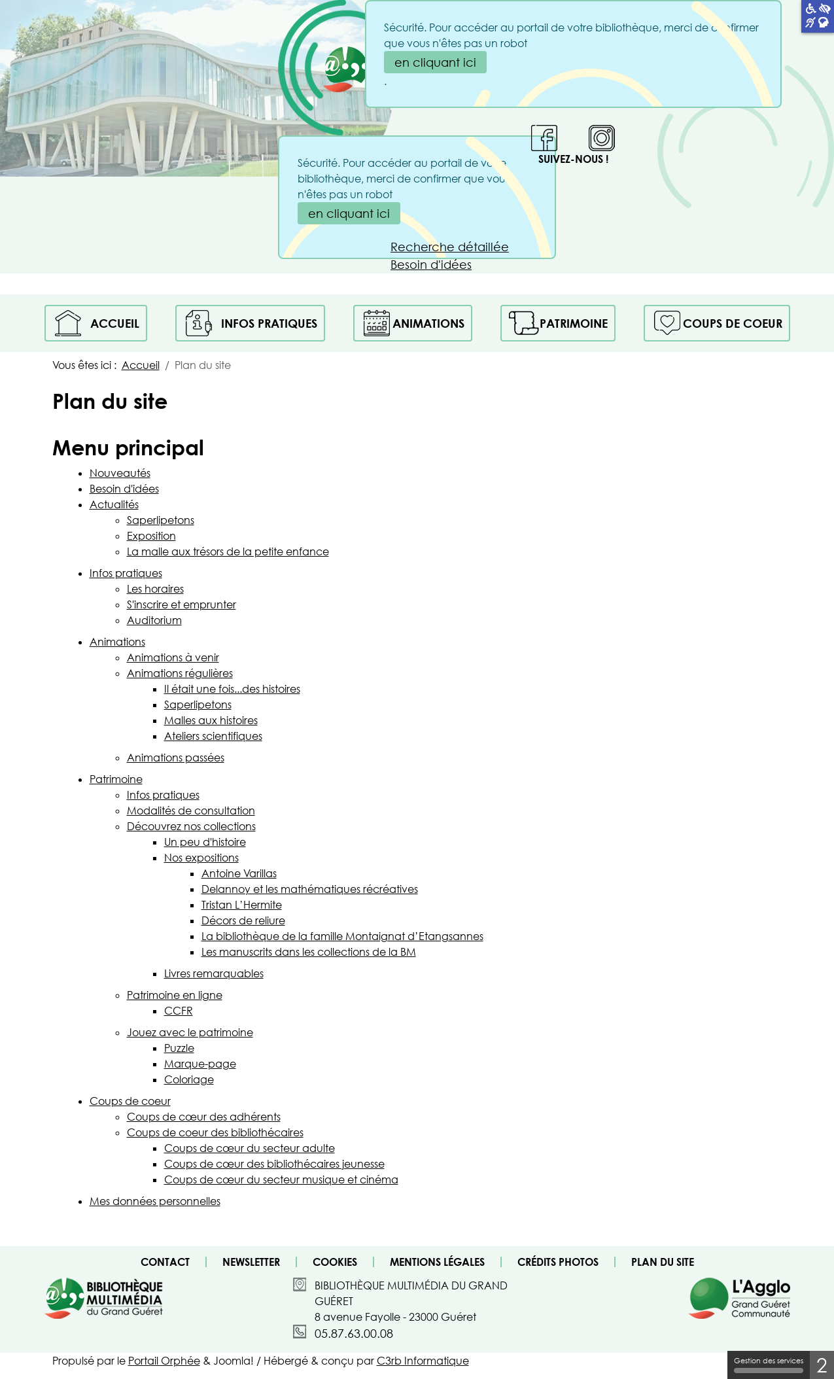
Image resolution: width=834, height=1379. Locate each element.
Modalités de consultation (191, 810)
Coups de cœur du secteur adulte (249, 1148)
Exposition (151, 535)
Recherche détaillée (450, 246)
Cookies (335, 1262)
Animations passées (175, 757)
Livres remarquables (214, 973)
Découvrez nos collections (191, 826)
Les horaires (155, 588)
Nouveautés (120, 473)
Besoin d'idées (431, 264)
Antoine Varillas (239, 873)
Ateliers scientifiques (213, 735)
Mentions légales (437, 1262)
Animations (117, 641)
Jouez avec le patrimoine (190, 1032)
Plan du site (662, 1262)
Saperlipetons (160, 520)
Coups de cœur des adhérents (204, 1116)
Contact (165, 1262)
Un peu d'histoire (205, 841)
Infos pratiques (126, 573)
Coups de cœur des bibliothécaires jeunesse (274, 1163)
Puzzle (179, 1048)
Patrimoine (116, 779)
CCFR (178, 1010)
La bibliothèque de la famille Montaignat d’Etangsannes (342, 936)
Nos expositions (201, 857)
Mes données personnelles (155, 1201)
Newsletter (251, 1262)
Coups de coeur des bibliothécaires (215, 1132)
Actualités (114, 504)
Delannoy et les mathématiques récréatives (309, 889)
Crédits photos (558, 1262)
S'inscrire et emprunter (181, 604)
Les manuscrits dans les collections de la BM (308, 951)
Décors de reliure (243, 920)
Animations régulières (180, 673)
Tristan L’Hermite (241, 904)
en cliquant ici (349, 213)
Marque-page (200, 1063)
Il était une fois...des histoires (232, 688)
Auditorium (154, 620)
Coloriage (189, 1079)
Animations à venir (173, 657)
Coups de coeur (130, 1101)
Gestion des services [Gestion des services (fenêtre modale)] (768, 1364)
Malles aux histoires (211, 720)
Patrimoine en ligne (174, 995)
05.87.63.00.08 (354, 1333)
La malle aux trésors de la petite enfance (228, 551)
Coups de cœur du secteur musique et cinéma (281, 1179)
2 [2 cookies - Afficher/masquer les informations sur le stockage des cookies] (821, 1365)
